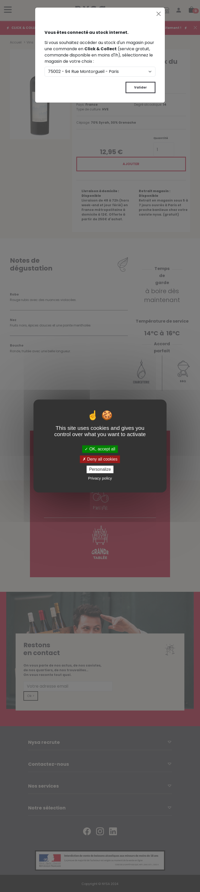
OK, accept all (100, 449)
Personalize (100, 469)
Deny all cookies (100, 459)
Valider (140, 87)
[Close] (158, 14)
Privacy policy (100, 478)
